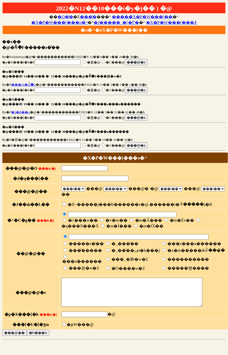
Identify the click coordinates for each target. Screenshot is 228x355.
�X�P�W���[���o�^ (59, 22)
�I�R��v (20, 112)
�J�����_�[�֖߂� (116, 22)
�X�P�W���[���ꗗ (171, 22)
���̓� (88, 17)
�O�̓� (65, 17)
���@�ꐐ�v (23, 85)
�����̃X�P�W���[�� (142, 17)
